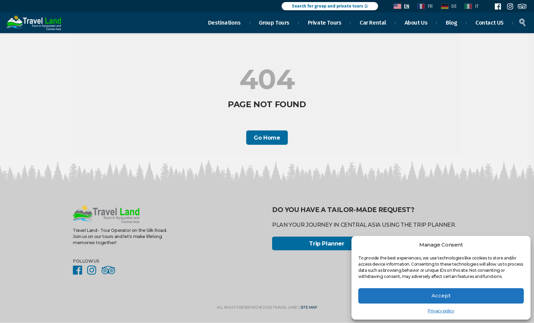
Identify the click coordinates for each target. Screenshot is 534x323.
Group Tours (274, 21)
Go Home (267, 138)
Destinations (224, 21)
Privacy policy (441, 310)
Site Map (308, 308)
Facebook (497, 6)
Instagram (509, 6)
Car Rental (373, 21)
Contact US (489, 21)
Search (522, 22)
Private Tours (325, 21)
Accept (441, 295)
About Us (416, 21)
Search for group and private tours (330, 6)
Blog (451, 21)
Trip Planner (326, 244)
